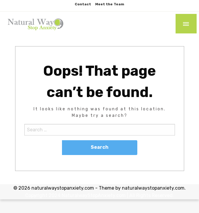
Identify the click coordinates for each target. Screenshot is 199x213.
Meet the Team (109, 4)
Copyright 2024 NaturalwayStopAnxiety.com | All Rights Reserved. (99, 195)
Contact (83, 4)
